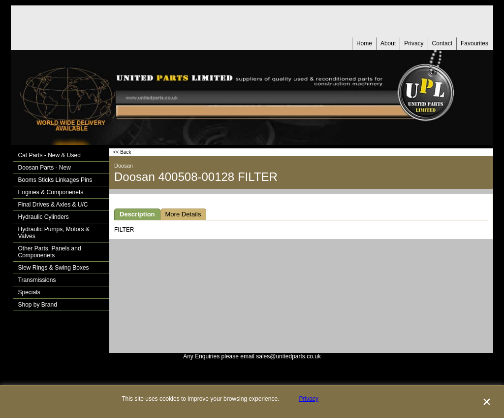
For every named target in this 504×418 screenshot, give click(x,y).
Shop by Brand (37, 304)
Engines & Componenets (51, 192)
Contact (442, 43)
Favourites (474, 43)
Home (364, 43)
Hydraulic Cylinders (43, 216)
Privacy (413, 43)
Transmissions (37, 280)
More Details (183, 214)
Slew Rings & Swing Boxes (53, 267)
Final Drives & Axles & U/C (53, 204)
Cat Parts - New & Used (49, 155)
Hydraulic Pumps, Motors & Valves (54, 233)
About (388, 43)
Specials (29, 292)
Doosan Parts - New (44, 167)
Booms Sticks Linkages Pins (55, 179)
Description (137, 214)
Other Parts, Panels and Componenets (49, 252)
